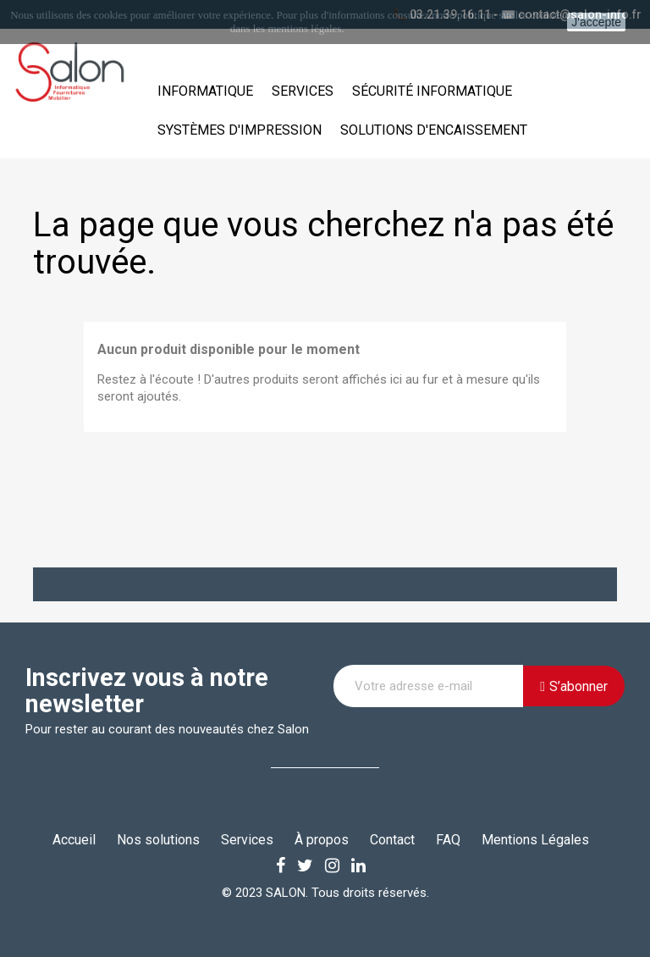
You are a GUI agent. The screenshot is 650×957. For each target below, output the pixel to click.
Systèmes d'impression (239, 130)
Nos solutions (158, 840)
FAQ (448, 840)
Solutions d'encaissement (433, 130)
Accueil (74, 840)
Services (302, 91)
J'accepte (596, 22)
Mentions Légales (535, 840)
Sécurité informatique (432, 91)
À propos (322, 840)
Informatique (205, 91)
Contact (392, 840)
